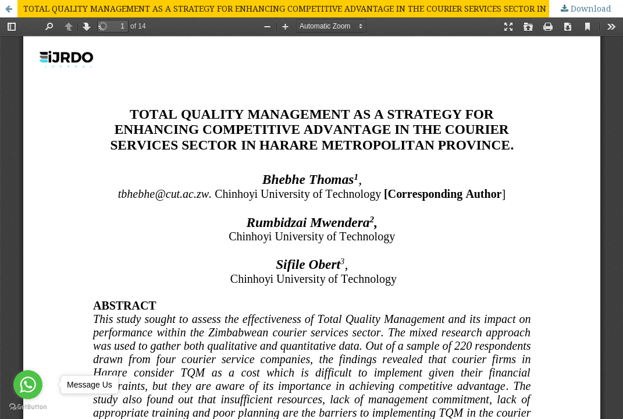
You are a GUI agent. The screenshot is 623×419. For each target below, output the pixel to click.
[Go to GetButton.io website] (28, 407)
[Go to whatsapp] (27, 384)
